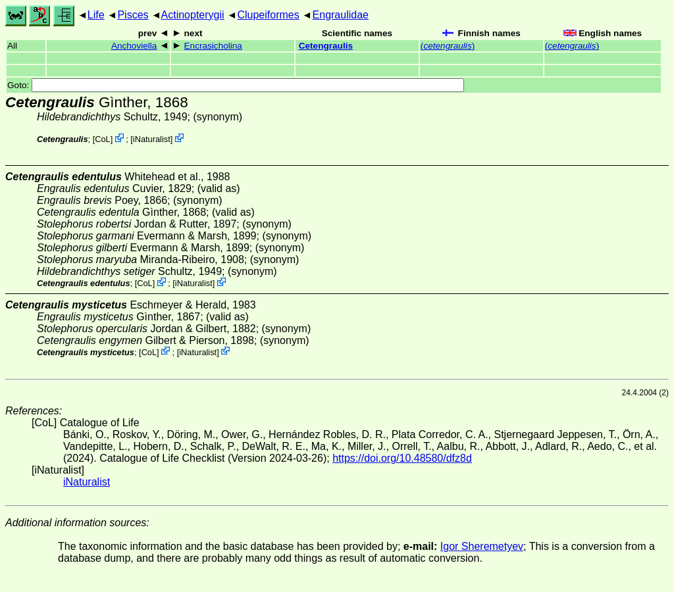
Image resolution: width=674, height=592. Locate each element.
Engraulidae (341, 14)
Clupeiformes (268, 14)
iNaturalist (151, 139)
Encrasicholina (213, 46)
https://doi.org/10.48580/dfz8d (402, 458)
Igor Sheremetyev (481, 546)
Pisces (132, 14)
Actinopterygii (192, 14)
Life (96, 14)
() (448, 46)
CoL (102, 139)
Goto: (235, 85)
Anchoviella (134, 46)
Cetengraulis (326, 46)
